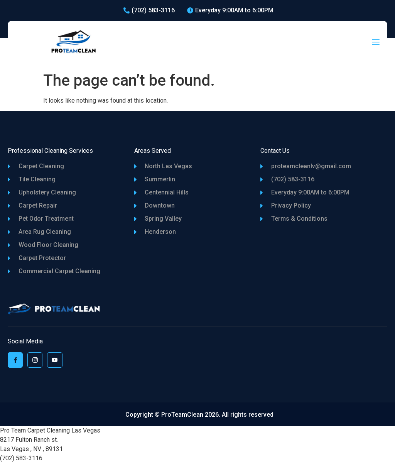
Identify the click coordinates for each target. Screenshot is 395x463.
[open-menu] (376, 42)
